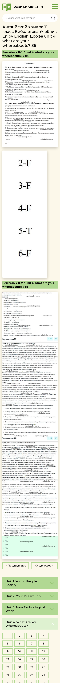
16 (43, 659)
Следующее (43, 565)
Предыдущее (17, 565)
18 (19, 667)
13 (7, 659)
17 (7, 667)
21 (7, 675)
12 (43, 651)
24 (43, 675)
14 (19, 659)
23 (31, 675)
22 (19, 675)
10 (19, 651)
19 (31, 667)
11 (32, 651)
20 (43, 667)
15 (31, 659)
